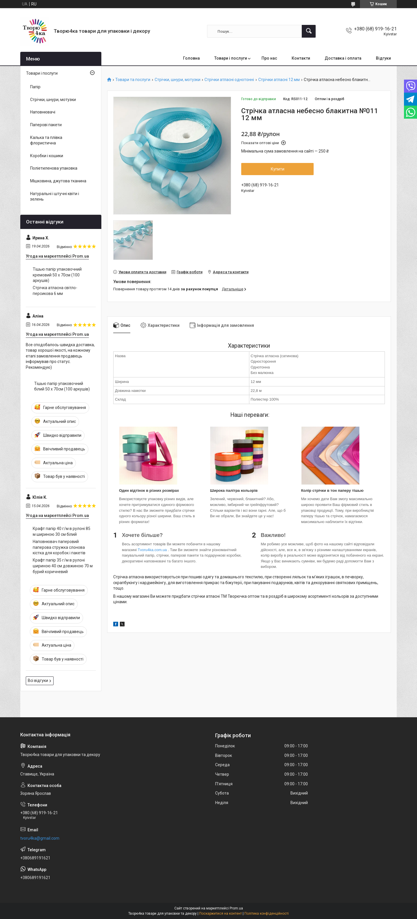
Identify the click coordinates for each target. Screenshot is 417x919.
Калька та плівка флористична (46, 140)
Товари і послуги (230, 58)
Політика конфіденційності (266, 913)
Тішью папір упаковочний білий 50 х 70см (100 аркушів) (62, 386)
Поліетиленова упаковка (53, 168)
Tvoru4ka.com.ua (152, 550)
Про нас (269, 58)
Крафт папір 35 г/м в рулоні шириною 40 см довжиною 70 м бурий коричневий (63, 566)
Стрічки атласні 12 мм (279, 80)
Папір (35, 87)
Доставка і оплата (343, 58)
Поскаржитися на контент (220, 913)
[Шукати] (309, 31)
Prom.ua (236, 908)
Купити (277, 169)
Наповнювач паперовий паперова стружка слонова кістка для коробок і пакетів (59, 547)
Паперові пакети (46, 124)
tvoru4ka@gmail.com (39, 838)
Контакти (301, 58)
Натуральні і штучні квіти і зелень (54, 196)
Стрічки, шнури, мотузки (177, 80)
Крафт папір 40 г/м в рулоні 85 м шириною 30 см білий (61, 531)
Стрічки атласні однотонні (229, 80)
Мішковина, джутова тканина (58, 181)
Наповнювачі (42, 112)
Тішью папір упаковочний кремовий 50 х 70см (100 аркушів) (57, 275)
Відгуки (383, 58)
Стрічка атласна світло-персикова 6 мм (55, 290)
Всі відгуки (38, 680)
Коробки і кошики (46, 155)
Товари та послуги (132, 80)
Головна (191, 58)
